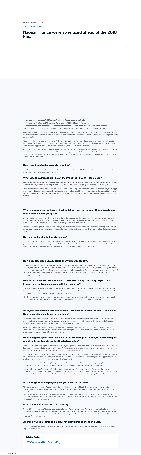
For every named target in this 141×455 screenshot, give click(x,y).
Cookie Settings (11, 453)
